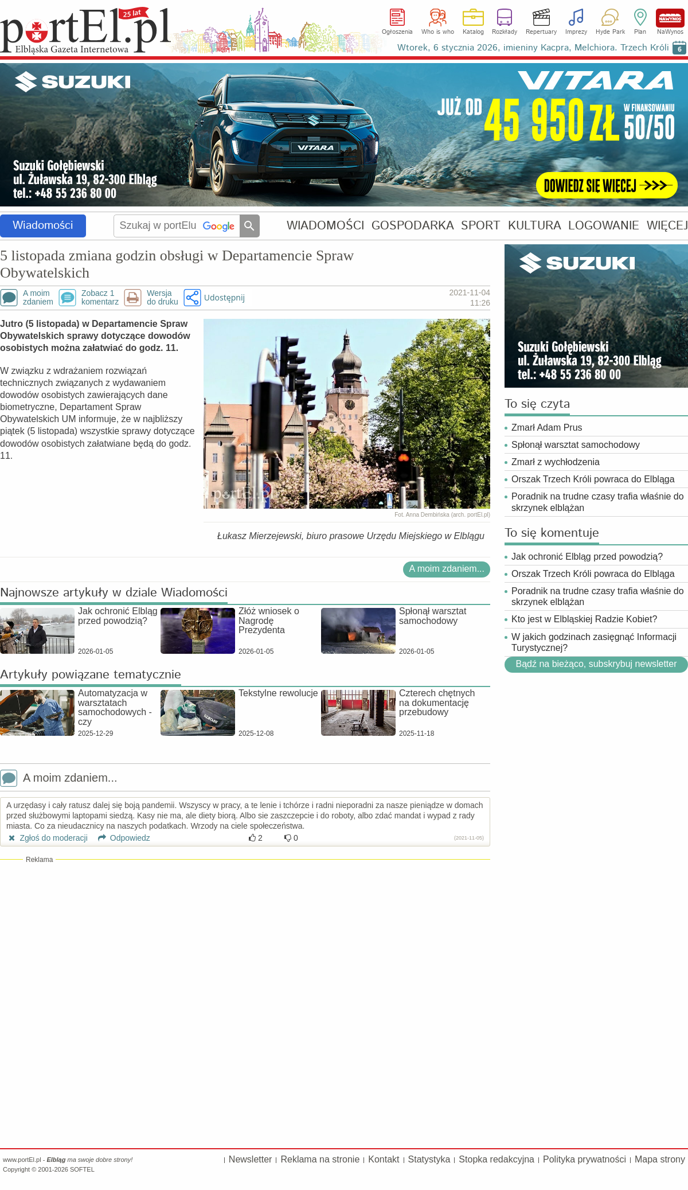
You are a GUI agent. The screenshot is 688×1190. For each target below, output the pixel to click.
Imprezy (576, 32)
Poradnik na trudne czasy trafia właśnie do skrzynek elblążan (597, 501)
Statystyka (429, 1159)
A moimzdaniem (38, 297)
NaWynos (670, 18)
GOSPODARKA (413, 225)
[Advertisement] (245, 947)
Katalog (473, 32)
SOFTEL (82, 1169)
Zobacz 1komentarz (100, 297)
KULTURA (534, 225)
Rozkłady (504, 32)
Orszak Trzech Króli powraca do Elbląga (593, 479)
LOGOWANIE (603, 225)
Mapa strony (660, 1159)
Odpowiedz (120, 837)
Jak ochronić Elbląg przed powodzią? (587, 556)
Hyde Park (610, 32)
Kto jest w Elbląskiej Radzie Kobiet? (584, 619)
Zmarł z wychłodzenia (555, 462)
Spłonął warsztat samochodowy (575, 445)
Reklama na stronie (319, 1159)
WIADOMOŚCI (325, 225)
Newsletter (250, 1159)
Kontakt (383, 1159)
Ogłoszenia (397, 32)
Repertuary (541, 32)
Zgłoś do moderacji (47, 837)
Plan (640, 32)
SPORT (481, 225)
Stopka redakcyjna (496, 1159)
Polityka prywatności (584, 1159)
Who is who (437, 32)
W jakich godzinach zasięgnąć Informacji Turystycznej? (594, 642)
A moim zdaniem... (446, 568)
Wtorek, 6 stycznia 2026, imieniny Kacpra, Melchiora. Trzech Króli (533, 47)
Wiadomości (43, 225)
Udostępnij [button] (224, 297)
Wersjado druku (162, 297)
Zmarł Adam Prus (547, 427)
